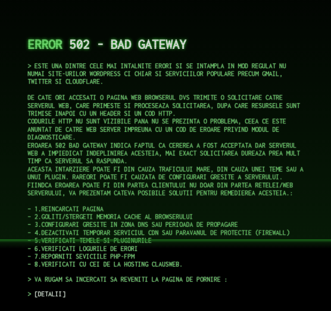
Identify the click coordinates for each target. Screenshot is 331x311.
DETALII (50, 294)
